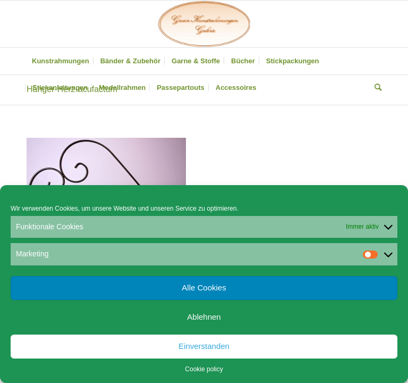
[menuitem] (61, 61)
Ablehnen (203, 316)
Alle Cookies (204, 287)
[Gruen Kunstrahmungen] (204, 24)
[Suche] (375, 87)
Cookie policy (204, 369)
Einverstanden (204, 346)
